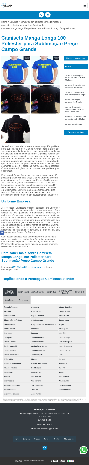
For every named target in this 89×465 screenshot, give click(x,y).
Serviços (47, 439)
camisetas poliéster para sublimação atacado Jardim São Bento (75, 78)
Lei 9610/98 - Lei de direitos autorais (68, 401)
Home (17, 439)
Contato (57, 439)
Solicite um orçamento (75, 58)
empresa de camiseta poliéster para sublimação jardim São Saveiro (74, 111)
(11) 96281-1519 (44, 425)
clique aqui (36, 267)
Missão (37, 439)
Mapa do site (69, 439)
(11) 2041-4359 (20, 267)
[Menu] (85, 5)
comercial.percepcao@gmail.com (44, 429)
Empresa (26, 439)
